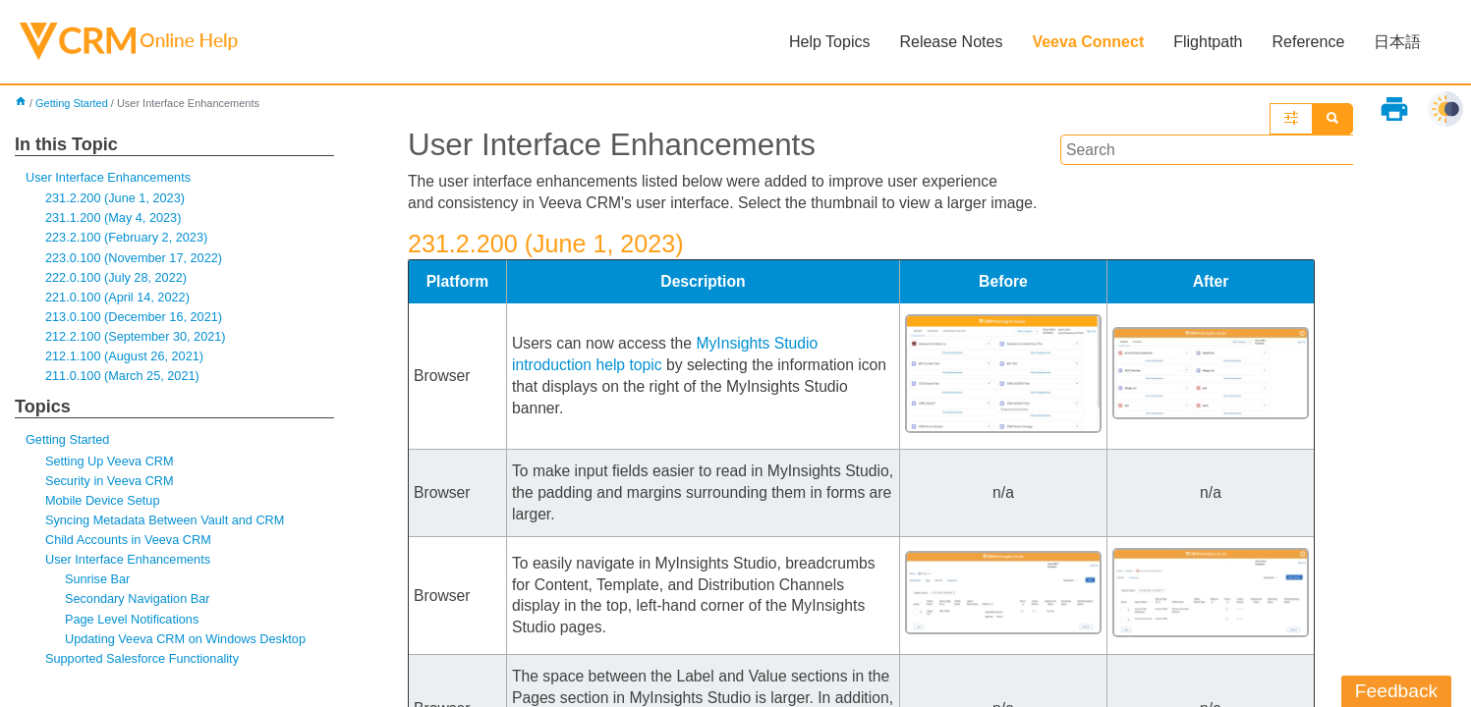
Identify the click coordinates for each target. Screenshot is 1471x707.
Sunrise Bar (98, 584)
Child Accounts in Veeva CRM (129, 545)
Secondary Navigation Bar (139, 605)
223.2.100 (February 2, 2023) (128, 239)
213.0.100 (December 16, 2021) (135, 319)
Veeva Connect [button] (1088, 41)
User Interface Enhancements (110, 178)
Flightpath (1207, 41)
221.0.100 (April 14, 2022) (119, 299)
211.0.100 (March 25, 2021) (123, 379)
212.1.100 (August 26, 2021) (125, 359)
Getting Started (72, 104)
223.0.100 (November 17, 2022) (135, 258)
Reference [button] (1308, 41)
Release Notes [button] (950, 41)
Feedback (1396, 690)
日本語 (1397, 41)
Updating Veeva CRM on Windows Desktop (188, 644)
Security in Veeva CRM (110, 484)
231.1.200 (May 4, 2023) (114, 219)
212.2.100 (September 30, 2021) (137, 339)
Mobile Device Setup (103, 505)
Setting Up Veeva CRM (110, 465)
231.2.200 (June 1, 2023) (116, 198)
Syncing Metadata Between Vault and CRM (167, 524)
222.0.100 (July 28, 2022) (117, 279)
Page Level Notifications (133, 625)
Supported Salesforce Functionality (144, 665)
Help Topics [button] (829, 41)
